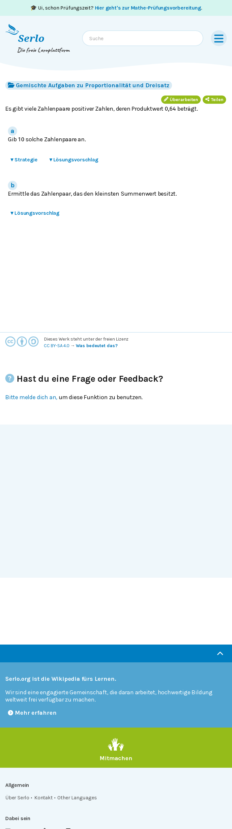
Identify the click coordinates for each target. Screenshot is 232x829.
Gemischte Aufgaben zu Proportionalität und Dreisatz (88, 85)
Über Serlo (17, 797)
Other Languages (77, 797)
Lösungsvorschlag (73, 159)
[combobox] (142, 38)
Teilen (214, 99)
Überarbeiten (181, 99)
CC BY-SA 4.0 (57, 345)
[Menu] (219, 38)
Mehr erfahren (32, 712)
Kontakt (43, 797)
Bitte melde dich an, (31, 397)
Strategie (24, 159)
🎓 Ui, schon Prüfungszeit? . (116, 8)
